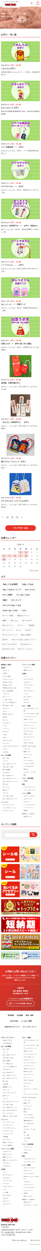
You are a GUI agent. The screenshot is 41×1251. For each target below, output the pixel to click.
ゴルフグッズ (27, 799)
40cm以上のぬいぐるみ (10, 688)
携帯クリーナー (28, 670)
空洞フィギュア (28, 719)
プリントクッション (9, 805)
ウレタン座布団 (7, 1145)
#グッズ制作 (7, 595)
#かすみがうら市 (8, 649)
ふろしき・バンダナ (29, 772)
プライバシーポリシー (19, 1240)
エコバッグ (27, 749)
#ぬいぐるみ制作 (10, 584)
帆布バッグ (27, 751)
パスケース (6, 694)
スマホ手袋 (27, 1138)
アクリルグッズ (28, 731)
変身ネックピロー (8, 1142)
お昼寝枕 (5, 1136)
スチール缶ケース (29, 1057)
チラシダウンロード (29, 1027)
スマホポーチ (7, 1166)
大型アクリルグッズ (29, 1068)
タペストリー (27, 1083)
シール (5, 726)
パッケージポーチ (29, 1173)
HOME (3, 13)
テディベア (6, 787)
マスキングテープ (29, 691)
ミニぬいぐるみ (7, 699)
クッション (4, 802)
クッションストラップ (30, 722)
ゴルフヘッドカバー (29, 796)
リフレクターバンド (29, 790)
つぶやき (5, 752)
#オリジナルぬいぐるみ (12, 605)
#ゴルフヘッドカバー (25, 649)
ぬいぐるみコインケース (10, 781)
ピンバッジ (27, 740)
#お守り (5, 639)
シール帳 (5, 1192)
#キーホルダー (27, 620)
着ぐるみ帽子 (7, 769)
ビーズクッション (8, 1125)
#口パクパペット (8, 625)
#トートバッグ (7, 630)
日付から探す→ (34, 570)
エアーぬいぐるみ (8, 796)
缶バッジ (5, 720)
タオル (5, 737)
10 (26, 556)
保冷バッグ (27, 757)
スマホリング (27, 667)
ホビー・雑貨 (21, 13)
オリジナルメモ (28, 679)
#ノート (19, 630)
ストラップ (6, 670)
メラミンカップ (28, 1184)
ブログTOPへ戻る (20, 528)
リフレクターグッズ (29, 787)
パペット (5, 761)
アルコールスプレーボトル (10, 746)
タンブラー (6, 743)
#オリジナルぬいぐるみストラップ (24, 639)
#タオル (28, 630)
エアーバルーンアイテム (31, 1094)
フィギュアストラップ (30, 716)
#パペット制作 (8, 616)
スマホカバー (7, 1163)
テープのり (27, 688)
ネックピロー (7, 1139)
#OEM (24, 611)
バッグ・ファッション (29, 746)
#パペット (21, 625)
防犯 (23, 784)
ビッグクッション (8, 810)
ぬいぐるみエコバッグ (9, 778)
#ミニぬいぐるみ (23, 595)
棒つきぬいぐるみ (8, 705)
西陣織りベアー (7, 1087)
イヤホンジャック (8, 679)
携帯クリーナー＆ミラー (10, 1160)
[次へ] (22, 517)
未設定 (3, 668)
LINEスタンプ (28, 816)
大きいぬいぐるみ (8, 767)
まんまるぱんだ (7, 1043)
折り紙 (5, 717)
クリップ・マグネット (30, 728)
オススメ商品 (7, 676)
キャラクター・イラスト (31, 1205)
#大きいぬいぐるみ (10, 610)
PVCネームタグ (28, 734)
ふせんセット (27, 682)
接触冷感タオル (28, 1120)
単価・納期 (29, 1015)
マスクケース (27, 1147)
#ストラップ (16, 600)
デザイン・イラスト (28, 814)
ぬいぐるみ (6, 758)
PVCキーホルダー (8, 714)
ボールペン (6, 731)
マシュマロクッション (9, 808)
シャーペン (6, 729)
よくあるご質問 (26, 1021)
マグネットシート (29, 725)
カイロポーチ (7, 772)
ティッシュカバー (8, 1113)
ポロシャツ (6, 708)
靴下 (25, 775)
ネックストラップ (29, 737)
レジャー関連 (26, 793)
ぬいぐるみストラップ (9, 764)
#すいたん (14, 621)
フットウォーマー (8, 1134)
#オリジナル (30, 590)
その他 (5, 673)
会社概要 (20, 1015)
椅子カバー (6, 790)
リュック (5, 793)
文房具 (24, 673)
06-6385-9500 (20, 991)
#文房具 (31, 625)
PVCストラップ (7, 1154)
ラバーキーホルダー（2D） (32, 713)
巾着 (25, 1112)
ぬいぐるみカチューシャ (10, 799)
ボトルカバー (7, 723)
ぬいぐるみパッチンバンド (10, 1101)
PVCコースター (28, 1196)
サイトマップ (35, 1240)
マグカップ (27, 802)
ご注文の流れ (13, 1021)
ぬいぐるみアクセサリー (10, 1110)
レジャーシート (28, 807)
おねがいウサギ (7, 1040)
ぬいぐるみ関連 (6, 755)
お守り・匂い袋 (6, 16)
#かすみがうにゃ (27, 644)
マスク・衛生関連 (27, 778)
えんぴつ (26, 699)
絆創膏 (26, 781)
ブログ (11, 13)
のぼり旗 (5, 1084)
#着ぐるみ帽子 (26, 635)
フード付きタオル (29, 766)
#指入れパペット (23, 616)
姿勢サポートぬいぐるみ (10, 1116)
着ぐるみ (5, 784)
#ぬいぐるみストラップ (12, 590)
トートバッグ (27, 754)
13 (4, 559)
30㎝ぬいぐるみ (7, 685)
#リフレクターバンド (9, 635)
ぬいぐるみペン (28, 697)
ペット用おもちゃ (8, 1063)
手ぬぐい (26, 769)
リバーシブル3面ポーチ (10, 1066)
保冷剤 (26, 810)
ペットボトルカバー (29, 805)
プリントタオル (28, 760)
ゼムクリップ (7, 1204)
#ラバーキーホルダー (9, 644)
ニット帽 (26, 1135)
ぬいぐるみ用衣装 (8, 691)
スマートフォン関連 (28, 665)
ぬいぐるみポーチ (8, 775)
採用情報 (11, 1015)
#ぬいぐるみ (27, 584)
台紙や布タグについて (12, 1027)
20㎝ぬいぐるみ (7, 682)
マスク (5, 749)
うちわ (5, 734)
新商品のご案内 (6, 665)
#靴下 (5, 621)
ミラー (26, 1141)
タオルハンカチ (7, 740)
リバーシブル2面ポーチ (10, 702)
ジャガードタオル (29, 763)
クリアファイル (28, 685)
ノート (26, 676)
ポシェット (6, 697)
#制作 (5, 600)
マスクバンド (27, 1150)
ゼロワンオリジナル (7, 1037)
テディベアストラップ (9, 1093)
